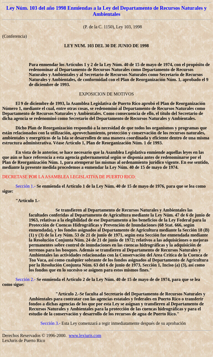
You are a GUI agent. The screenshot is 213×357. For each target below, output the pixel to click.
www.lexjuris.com (85, 335)
